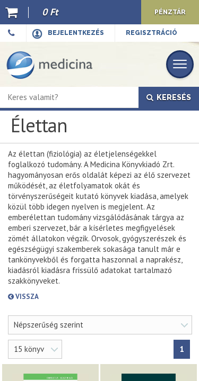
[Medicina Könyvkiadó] (49, 64)
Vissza (61, 296)
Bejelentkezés (76, 33)
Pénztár (170, 12)
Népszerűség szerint (48, 325)
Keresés (168, 97)
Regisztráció (151, 33)
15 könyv (29, 349)
